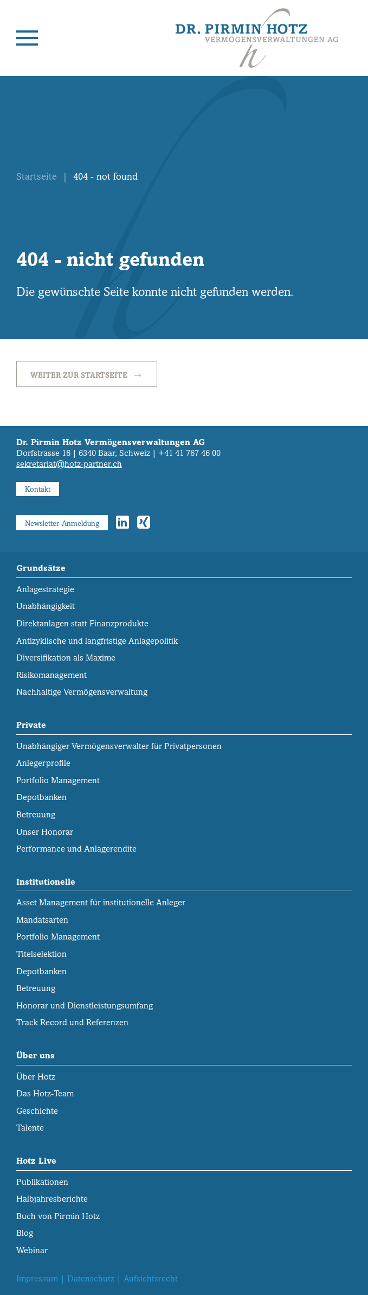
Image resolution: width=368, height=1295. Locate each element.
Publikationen (42, 1182)
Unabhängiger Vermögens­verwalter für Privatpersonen (119, 746)
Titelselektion (41, 954)
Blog (24, 1233)
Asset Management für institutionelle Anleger (100, 902)
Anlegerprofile (43, 763)
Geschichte (37, 1111)
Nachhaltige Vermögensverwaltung (81, 692)
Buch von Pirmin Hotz (58, 1216)
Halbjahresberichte (52, 1199)
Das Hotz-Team (45, 1093)
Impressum (37, 1278)
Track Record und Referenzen (72, 1022)
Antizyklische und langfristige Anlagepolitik (97, 641)
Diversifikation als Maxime (65, 657)
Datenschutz (90, 1278)
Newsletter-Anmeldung (62, 523)
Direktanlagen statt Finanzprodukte (82, 623)
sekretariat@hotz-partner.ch (69, 464)
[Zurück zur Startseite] (257, 38)
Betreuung (35, 814)
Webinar (32, 1250)
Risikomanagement (51, 675)
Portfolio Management (58, 780)
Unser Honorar (44, 832)
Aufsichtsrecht (151, 1278)
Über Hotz (35, 1076)
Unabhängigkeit (45, 606)
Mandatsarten (42, 920)
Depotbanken (41, 797)
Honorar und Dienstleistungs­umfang (84, 1005)
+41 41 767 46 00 (189, 453)
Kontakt (37, 489)
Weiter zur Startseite (86, 375)
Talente (30, 1127)
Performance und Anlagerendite (76, 848)
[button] (27, 38)
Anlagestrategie (45, 589)
